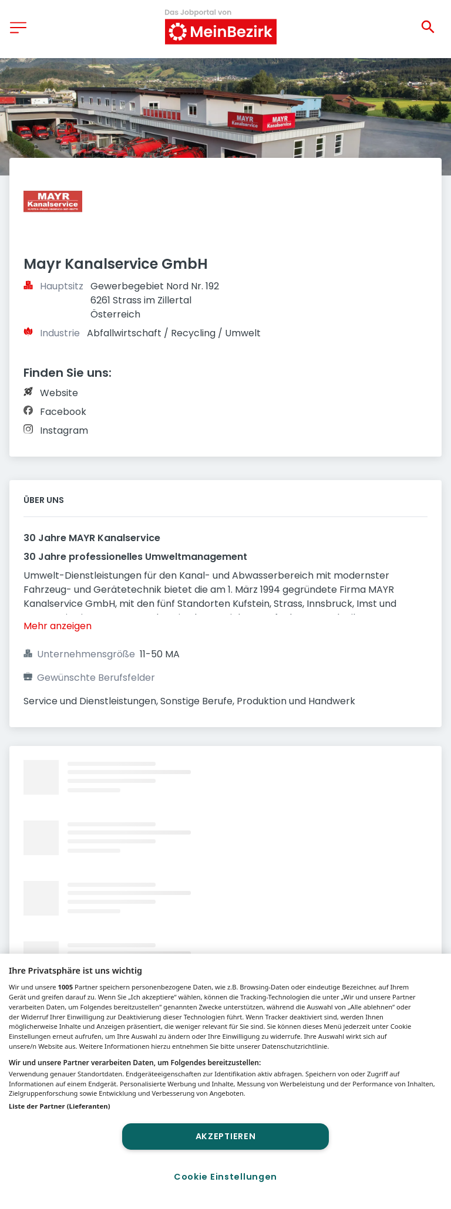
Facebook (63, 411)
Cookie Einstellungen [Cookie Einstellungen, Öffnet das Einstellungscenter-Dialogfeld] (225, 1177)
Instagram (64, 430)
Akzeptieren (226, 1136)
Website (59, 393)
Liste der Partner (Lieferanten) (59, 1106)
